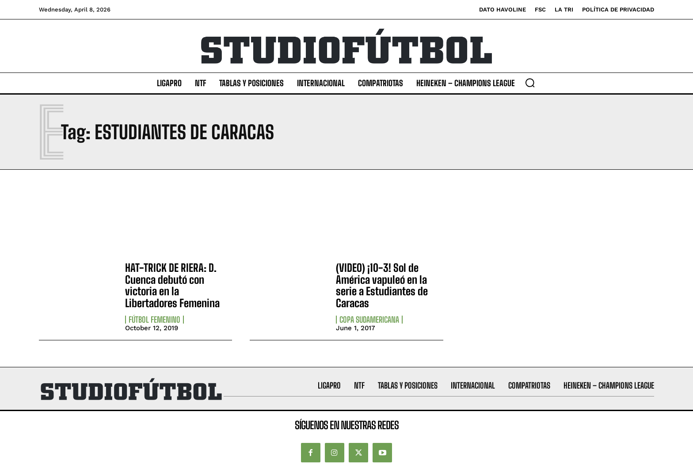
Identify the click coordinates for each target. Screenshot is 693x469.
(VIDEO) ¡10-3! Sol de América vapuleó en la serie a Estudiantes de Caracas (382, 285)
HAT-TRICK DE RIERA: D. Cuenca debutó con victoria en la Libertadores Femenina (172, 285)
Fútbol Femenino (154, 320)
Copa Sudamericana (369, 320)
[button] (530, 82)
